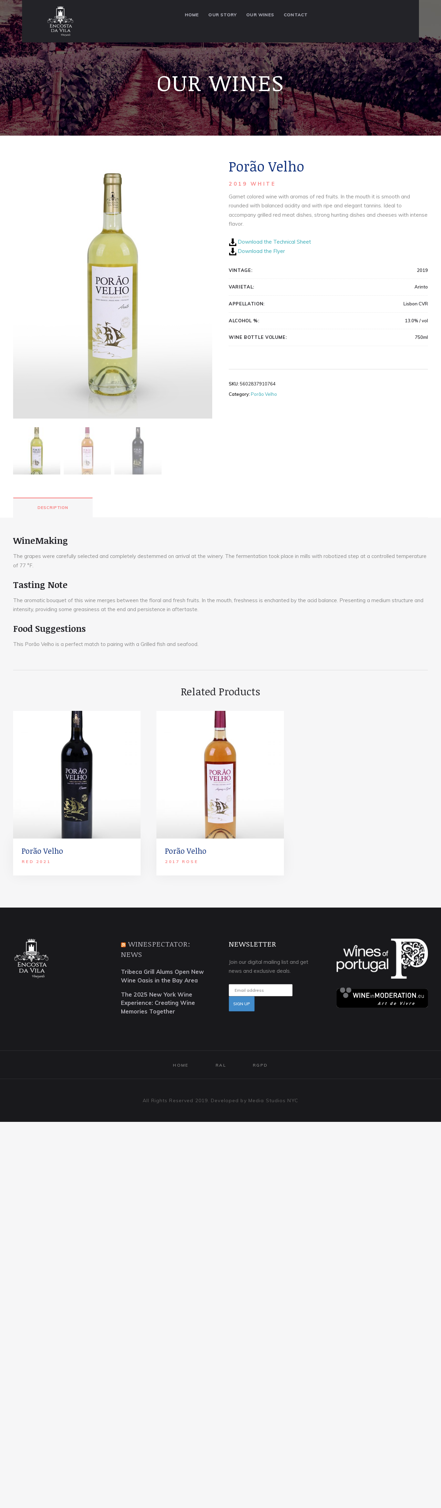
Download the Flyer (261, 251)
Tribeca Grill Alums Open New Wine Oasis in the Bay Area (162, 1016)
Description (53, 547)
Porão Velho (264, 394)
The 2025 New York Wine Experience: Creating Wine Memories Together (158, 1043)
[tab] (53, 548)
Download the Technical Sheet (274, 241)
